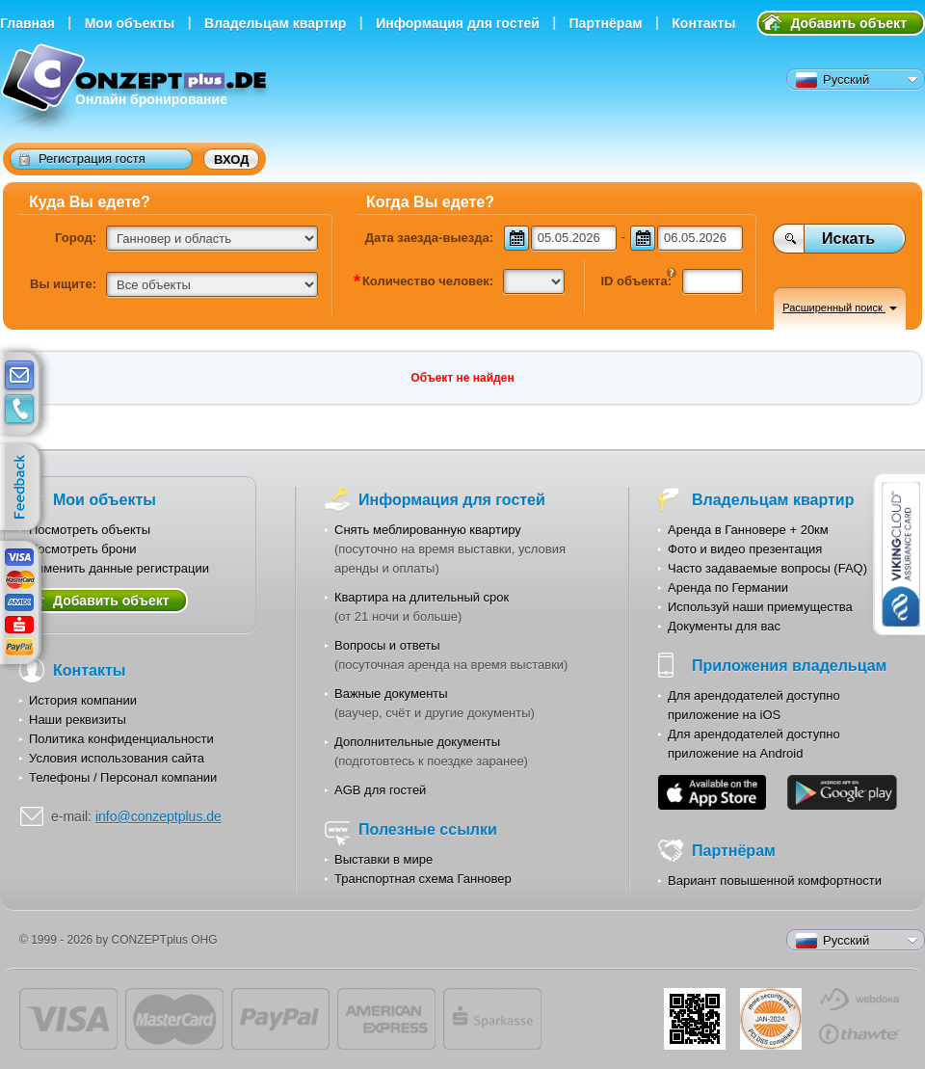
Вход (231, 159)
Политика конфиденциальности (121, 739)
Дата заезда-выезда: (429, 237)
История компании (83, 700)
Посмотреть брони (83, 549)
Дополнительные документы (417, 742)
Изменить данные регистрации (119, 568)
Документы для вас (724, 626)
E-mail (19, 376)
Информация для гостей (458, 23)
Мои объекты (130, 23)
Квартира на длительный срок (421, 597)
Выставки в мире (383, 859)
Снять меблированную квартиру (427, 529)
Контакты (703, 23)
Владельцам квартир (275, 23)
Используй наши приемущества (760, 607)
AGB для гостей (380, 790)
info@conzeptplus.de (158, 816)
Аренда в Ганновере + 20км (748, 529)
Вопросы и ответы (386, 645)
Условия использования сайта (116, 758)
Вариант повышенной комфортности (775, 880)
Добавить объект (848, 23)
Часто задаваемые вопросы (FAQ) (767, 568)
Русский (832, 80)
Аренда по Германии (728, 587)
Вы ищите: (63, 284)
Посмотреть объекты (89, 529)
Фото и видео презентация (745, 549)
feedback (24, 488)
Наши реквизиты (77, 719)
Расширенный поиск (839, 307)
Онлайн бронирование (136, 89)
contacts (19, 409)
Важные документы (391, 693)
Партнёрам (606, 23)
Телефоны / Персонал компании (123, 777)
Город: (75, 237)
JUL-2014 (771, 1019)
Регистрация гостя (82, 158)
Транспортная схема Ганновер (423, 878)
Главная (27, 23)
